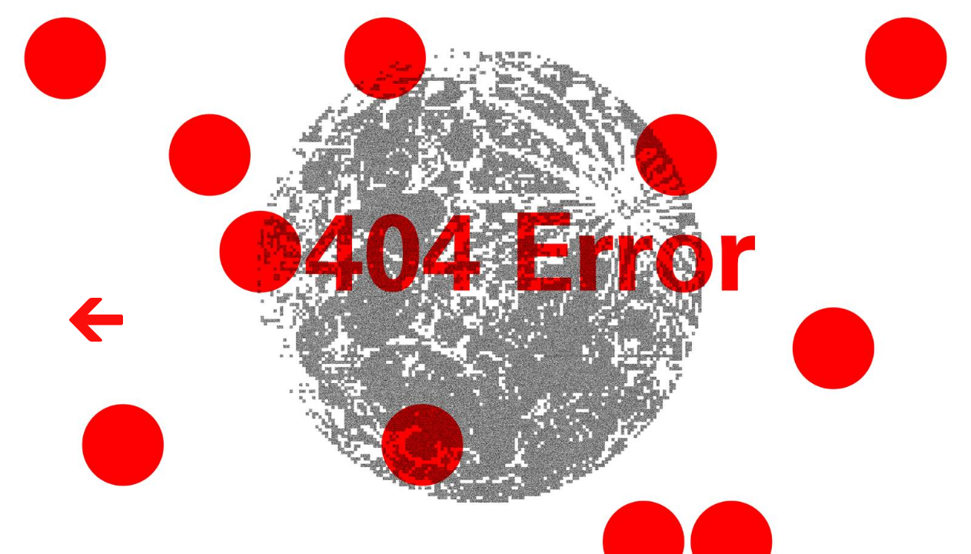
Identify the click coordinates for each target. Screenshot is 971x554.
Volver (77, 295)
